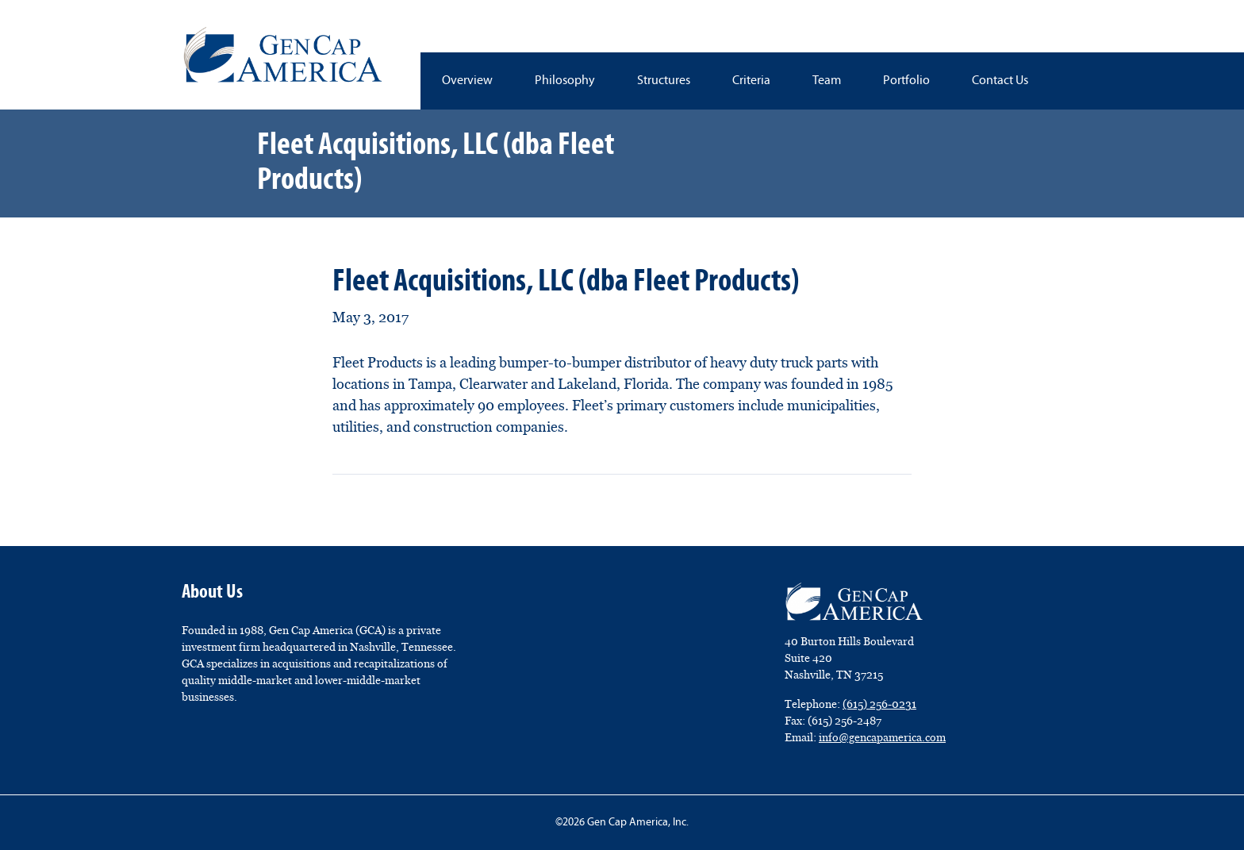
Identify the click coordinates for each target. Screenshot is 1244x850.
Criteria (751, 81)
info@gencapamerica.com (882, 737)
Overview (467, 81)
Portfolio (906, 81)
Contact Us (1000, 81)
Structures (663, 81)
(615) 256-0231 (879, 704)
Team (826, 81)
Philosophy (565, 81)
